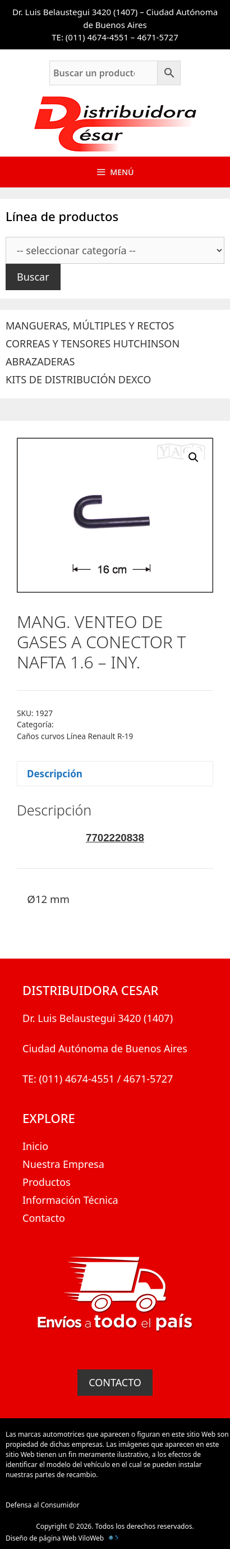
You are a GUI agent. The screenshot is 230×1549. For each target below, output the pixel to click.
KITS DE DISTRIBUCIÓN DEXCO (78, 379)
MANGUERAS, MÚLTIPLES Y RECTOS (90, 325)
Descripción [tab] (54, 773)
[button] (193, 457)
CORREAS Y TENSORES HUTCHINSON (93, 343)
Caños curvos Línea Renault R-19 (75, 736)
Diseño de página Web (41, 1538)
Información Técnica (70, 1200)
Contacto (43, 1218)
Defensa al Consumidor (43, 1505)
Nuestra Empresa (63, 1164)
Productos (46, 1182)
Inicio (35, 1146)
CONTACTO (115, 1382)
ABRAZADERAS (40, 361)
